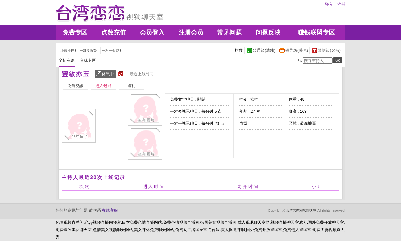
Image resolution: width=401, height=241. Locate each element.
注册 (341, 4)
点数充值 (113, 32)
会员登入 (152, 32)
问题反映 (268, 32)
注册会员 (191, 32)
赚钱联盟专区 (316, 32)
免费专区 (75, 32)
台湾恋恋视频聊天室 (301, 210)
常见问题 (229, 32)
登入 (329, 4)
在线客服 (110, 210)
